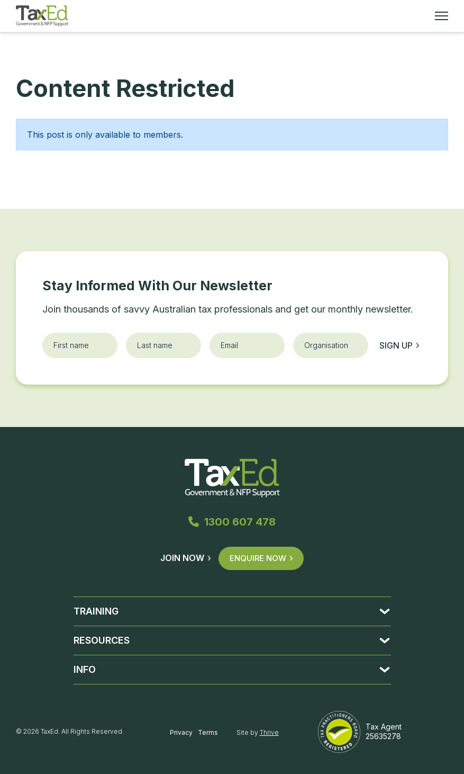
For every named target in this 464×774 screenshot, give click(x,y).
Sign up (399, 345)
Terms (208, 732)
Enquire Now (261, 558)
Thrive (269, 732)
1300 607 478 (232, 521)
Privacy (181, 732)
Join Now (185, 558)
